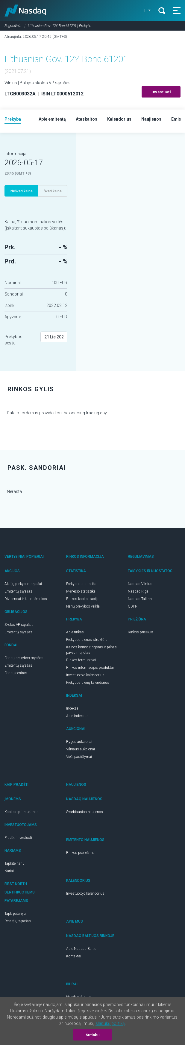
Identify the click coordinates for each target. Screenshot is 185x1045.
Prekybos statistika (81, 584)
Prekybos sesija (13, 339)
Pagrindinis (12, 26)
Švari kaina (53, 191)
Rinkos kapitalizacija (82, 599)
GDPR (132, 606)
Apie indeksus (77, 716)
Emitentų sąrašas (18, 591)
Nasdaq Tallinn (140, 599)
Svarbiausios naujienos (84, 812)
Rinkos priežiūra (140, 632)
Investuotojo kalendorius (85, 675)
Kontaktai (73, 956)
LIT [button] (143, 10)
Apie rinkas (75, 632)
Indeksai (72, 708)
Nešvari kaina (21, 191)
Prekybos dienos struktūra (86, 640)
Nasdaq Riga (138, 591)
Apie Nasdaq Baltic (81, 949)
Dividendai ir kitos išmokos (25, 599)
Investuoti (161, 92)
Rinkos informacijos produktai (90, 667)
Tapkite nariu (14, 863)
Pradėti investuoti (18, 838)
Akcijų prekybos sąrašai (23, 584)
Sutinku (93, 1035)
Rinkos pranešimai (80, 853)
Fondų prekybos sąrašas (23, 658)
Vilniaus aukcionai (80, 749)
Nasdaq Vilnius (140, 584)
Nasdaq (25, 11)
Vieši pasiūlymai (79, 757)
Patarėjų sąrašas (17, 921)
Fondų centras (15, 673)
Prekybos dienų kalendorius (87, 682)
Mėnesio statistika (80, 591)
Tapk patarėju (15, 913)
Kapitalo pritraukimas (21, 812)
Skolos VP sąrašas (19, 625)
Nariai (9, 871)
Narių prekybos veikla (83, 606)
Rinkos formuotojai (81, 660)
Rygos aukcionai (79, 742)
